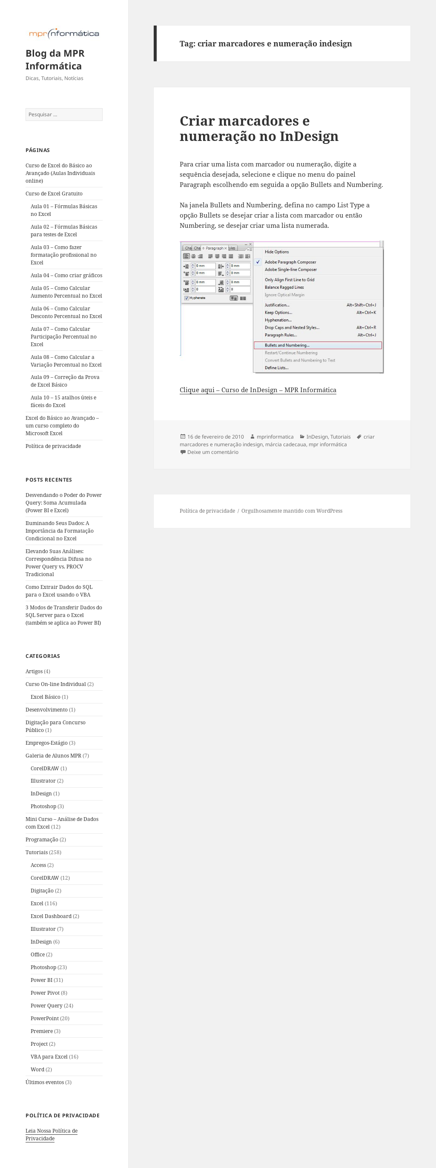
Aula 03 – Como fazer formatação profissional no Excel (64, 255)
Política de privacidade (53, 446)
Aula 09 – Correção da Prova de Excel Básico (65, 380)
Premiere (42, 1031)
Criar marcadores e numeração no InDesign (259, 128)
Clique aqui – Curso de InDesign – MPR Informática (258, 389)
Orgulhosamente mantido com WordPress (291, 510)
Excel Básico (45, 696)
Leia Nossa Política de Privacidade (51, 1134)
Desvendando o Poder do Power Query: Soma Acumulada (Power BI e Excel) (64, 502)
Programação (42, 839)
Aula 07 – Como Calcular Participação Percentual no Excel (64, 336)
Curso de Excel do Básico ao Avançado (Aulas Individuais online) (60, 173)
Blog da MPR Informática (55, 59)
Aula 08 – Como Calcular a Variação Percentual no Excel (66, 360)
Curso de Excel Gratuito (54, 193)
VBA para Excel (49, 1056)
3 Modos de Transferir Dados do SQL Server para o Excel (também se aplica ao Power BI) (64, 615)
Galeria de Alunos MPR (53, 755)
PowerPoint (45, 1018)
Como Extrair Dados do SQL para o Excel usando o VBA (59, 590)
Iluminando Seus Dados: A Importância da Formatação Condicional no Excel (60, 530)
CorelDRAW (45, 768)
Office (38, 954)
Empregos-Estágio (47, 742)
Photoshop (43, 806)
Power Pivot (45, 992)
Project (39, 1043)
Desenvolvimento (47, 709)
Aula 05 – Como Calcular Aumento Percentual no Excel (66, 291)
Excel (37, 903)
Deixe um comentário (212, 452)
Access (38, 865)
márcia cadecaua (285, 444)
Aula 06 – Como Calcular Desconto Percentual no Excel (66, 312)
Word (37, 1069)
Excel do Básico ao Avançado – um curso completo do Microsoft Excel (62, 425)
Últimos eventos (45, 1082)
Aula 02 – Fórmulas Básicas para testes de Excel (64, 230)
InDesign (41, 793)
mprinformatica (275, 436)
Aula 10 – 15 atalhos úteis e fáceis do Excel (63, 401)
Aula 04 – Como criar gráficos (66, 275)
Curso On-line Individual (56, 684)
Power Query (47, 1005)
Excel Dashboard (51, 916)
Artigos (34, 671)
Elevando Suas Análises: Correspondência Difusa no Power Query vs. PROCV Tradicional (59, 563)
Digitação (42, 890)
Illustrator (43, 780)
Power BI (41, 980)
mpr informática (328, 444)
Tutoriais (37, 852)
